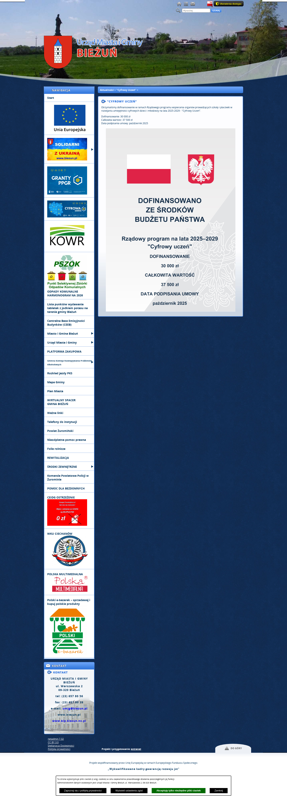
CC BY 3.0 (53, 742)
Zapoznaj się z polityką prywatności (83, 790)
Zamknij (218, 790)
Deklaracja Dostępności (61, 745)
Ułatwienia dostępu (230, 3)
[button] (170, 310)
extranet (136, 749)
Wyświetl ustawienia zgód (129, 790)
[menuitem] (69, 98)
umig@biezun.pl (75, 708)
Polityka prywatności (59, 749)
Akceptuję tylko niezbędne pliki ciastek (178, 790)
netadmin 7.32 (56, 739)
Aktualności (107, 90)
